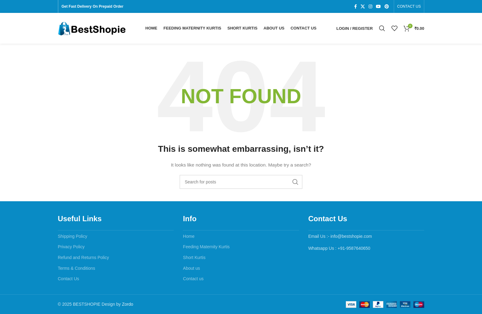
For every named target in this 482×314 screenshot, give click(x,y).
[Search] (382, 28)
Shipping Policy (72, 236)
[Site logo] (91, 28)
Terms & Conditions (76, 268)
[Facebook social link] (355, 6)
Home (188, 236)
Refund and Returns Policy (83, 257)
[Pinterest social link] (387, 6)
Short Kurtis (194, 257)
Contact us (193, 278)
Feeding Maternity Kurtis (206, 246)
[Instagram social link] (370, 6)
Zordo (127, 304)
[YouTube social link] (378, 6)
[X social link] (363, 6)
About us (191, 268)
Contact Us (68, 278)
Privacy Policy (71, 246)
